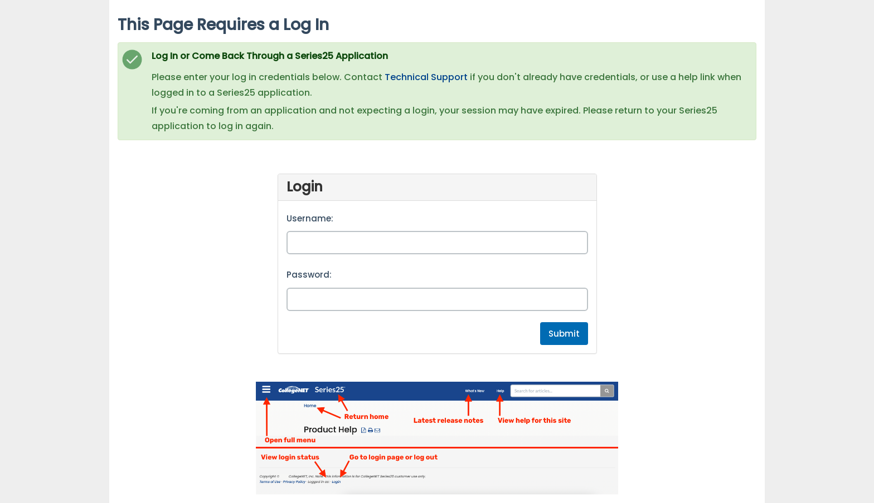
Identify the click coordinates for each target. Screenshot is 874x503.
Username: (310, 218)
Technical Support (426, 77)
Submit (564, 333)
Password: (309, 274)
